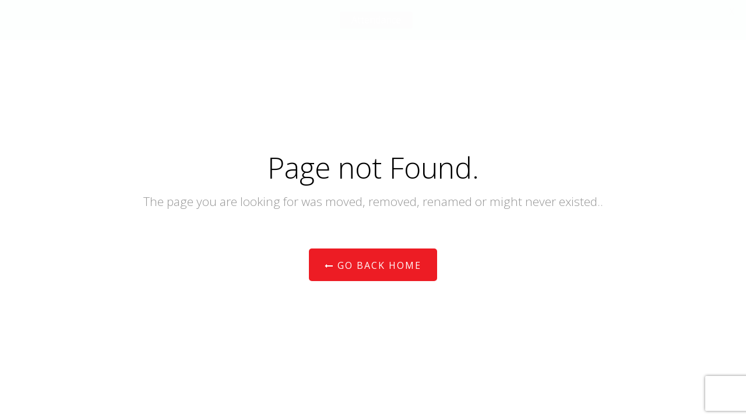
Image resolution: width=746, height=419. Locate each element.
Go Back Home (373, 265)
